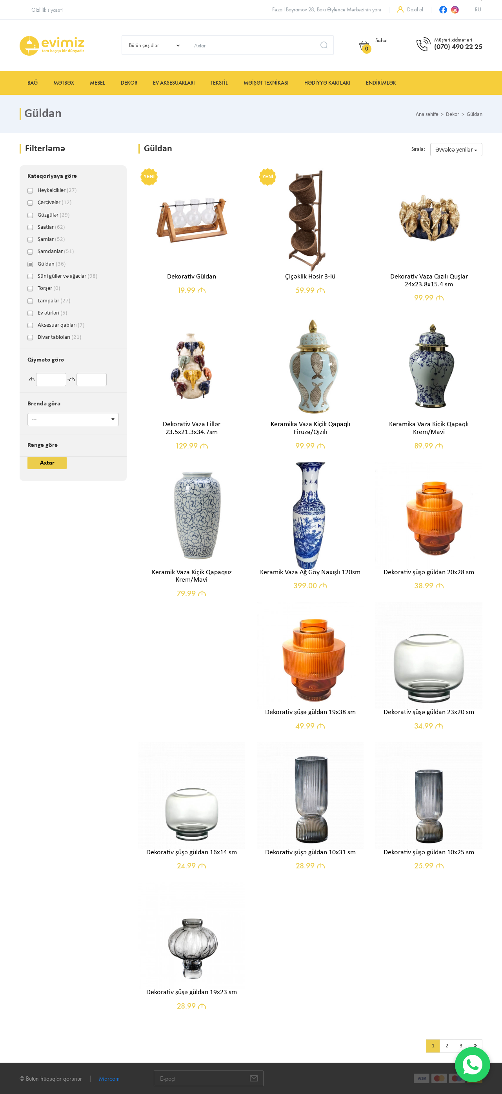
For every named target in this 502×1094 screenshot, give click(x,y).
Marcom (109, 1078)
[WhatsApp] (472, 1064)
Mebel (97, 83)
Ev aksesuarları (174, 83)
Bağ (32, 83)
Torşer (49, 288)
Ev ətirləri (52, 313)
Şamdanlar (56, 252)
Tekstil (219, 83)
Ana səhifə (427, 115)
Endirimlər (381, 83)
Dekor (129, 83)
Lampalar (54, 301)
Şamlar (51, 239)
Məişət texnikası (266, 83)
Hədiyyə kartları (327, 83)
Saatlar (51, 227)
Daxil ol (415, 9)
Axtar (47, 463)
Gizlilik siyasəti (47, 10)
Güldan (52, 264)
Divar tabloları (60, 337)
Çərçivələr (55, 203)
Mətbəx (63, 83)
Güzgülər (54, 215)
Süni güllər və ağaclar (68, 276)
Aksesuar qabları (61, 325)
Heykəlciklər (57, 190)
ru (478, 9)
